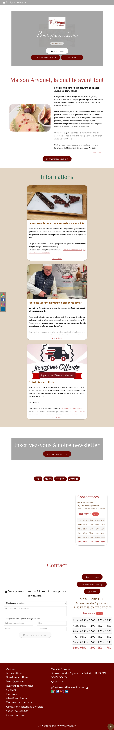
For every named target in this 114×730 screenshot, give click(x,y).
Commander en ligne (45, 57)
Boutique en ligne (17, 677)
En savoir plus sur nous (57, 159)
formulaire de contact (43, 414)
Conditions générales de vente (24, 706)
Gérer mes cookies (17, 710)
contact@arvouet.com (74, 414)
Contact (11, 689)
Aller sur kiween (75, 687)
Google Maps (3, 295)
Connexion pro (15, 715)
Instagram (3, 304)
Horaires (11, 694)
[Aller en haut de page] (110, 726)
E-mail (72, 57)
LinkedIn (3, 309)
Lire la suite (97, 152)
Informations (14, 673)
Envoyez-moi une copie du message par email (23, 618)
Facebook (3, 299)
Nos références (15, 681)
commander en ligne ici (72, 408)
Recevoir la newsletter (57, 454)
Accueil (10, 669)
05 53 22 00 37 (78, 411)
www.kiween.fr (66, 725)
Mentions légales (16, 698)
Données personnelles (19, 702)
